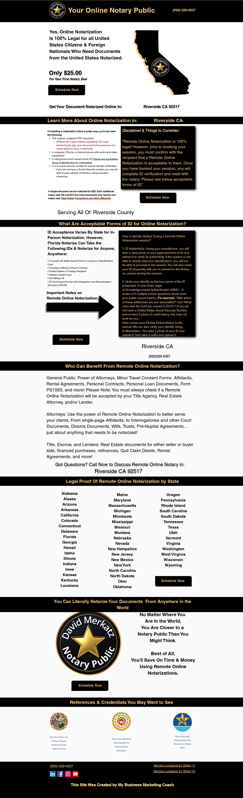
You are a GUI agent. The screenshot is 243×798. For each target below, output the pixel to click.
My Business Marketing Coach (146, 785)
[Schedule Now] (67, 90)
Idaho (69, 553)
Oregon (173, 494)
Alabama (70, 493)
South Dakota (173, 516)
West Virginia (173, 554)
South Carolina (173, 511)
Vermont (173, 538)
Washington (173, 548)
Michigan (122, 511)
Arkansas (69, 509)
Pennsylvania (173, 500)
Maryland (122, 500)
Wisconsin (173, 559)
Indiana (69, 564)
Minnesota (122, 516)
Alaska (69, 499)
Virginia (173, 543)
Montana (122, 532)
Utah (173, 532)
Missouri (122, 527)
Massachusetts (122, 505)
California (70, 515)
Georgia (69, 542)
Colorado (69, 520)
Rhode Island (173, 505)
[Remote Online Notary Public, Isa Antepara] (68, 774)
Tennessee (173, 521)
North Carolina (122, 570)
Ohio (122, 581)
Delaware (69, 531)
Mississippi (122, 521)
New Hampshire (122, 548)
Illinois (70, 558)
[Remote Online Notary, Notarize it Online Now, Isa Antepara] (53, 774)
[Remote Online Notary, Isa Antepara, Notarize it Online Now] (60, 774)
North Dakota (122, 576)
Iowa (69, 569)
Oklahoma (122, 586)
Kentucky (69, 580)
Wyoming (173, 565)
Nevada (122, 543)
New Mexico (122, 559)
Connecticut (70, 526)
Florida (69, 536)
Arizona (69, 504)
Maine (122, 494)
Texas (173, 527)
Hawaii (70, 547)
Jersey (127, 554)
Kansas (70, 574)
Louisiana (70, 585)
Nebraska (122, 538)
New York (122, 565)
